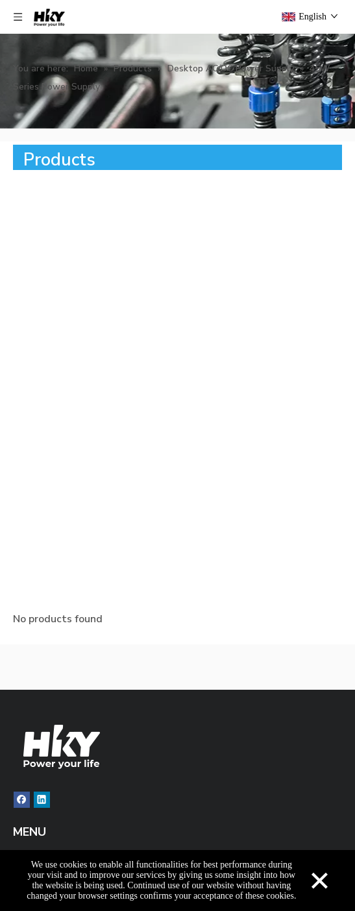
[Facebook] (22, 800)
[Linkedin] (42, 800)
